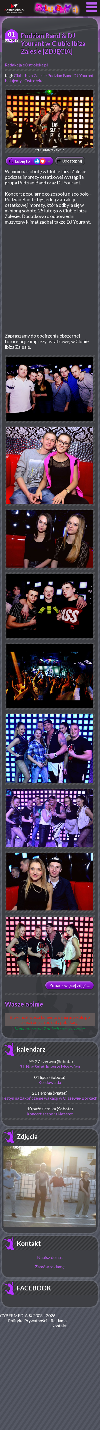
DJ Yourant (83, 75)
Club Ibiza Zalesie (30, 75)
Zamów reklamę (50, 1266)
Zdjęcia (27, 1136)
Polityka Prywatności (27, 1320)
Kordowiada (49, 1082)
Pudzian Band (60, 75)
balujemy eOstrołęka (24, 80)
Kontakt (29, 1243)
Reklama (59, 1320)
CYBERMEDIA (14, 1315)
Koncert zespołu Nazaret (50, 1113)
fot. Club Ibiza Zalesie (49, 121)
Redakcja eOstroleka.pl (26, 64)
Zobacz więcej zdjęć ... (69, 985)
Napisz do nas (50, 1257)
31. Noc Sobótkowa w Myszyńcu (49, 1066)
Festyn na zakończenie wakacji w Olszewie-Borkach (49, 1097)
